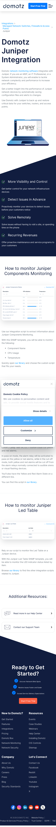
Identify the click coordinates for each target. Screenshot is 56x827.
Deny (28, 440)
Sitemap (33, 747)
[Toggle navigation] (50, 6)
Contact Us (34, 762)
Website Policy (37, 817)
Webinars (33, 728)
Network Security (10, 747)
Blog (4, 781)
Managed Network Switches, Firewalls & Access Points (26, 27)
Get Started (7, 719)
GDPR (46, 820)
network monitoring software (24, 70)
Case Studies (35, 724)
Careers (5, 772)
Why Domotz (8, 767)
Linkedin (33, 777)
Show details (40, 411)
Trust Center (36, 820)
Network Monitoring (11, 742)
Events (32, 719)
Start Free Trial (37, 6)
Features (6, 724)
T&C (54, 820)
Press (4, 777)
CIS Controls (35, 742)
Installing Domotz (37, 738)
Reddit (32, 772)
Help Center (34, 733)
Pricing (5, 733)
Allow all (28, 420)
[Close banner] (51, 384)
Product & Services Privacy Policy (14, 820)
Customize (28, 430)
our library (20, 363)
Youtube (33, 781)
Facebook (33, 767)
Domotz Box (7, 738)
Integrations (7, 23)
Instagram (34, 786)
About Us (6, 762)
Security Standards (11, 786)
